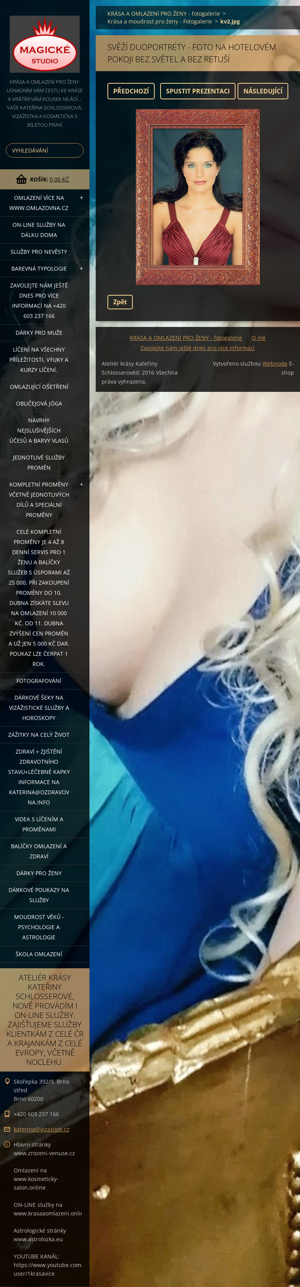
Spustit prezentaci (198, 91)
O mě (259, 337)
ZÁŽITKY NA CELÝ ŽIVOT (39, 734)
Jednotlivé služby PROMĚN (39, 462)
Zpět (120, 302)
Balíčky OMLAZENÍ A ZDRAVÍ (39, 851)
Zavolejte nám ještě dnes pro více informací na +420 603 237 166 (39, 301)
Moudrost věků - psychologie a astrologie (39, 927)
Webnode (275, 363)
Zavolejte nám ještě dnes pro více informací (198, 348)
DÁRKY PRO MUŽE (39, 332)
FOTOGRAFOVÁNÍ (38, 680)
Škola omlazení (39, 954)
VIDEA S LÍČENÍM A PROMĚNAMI (39, 824)
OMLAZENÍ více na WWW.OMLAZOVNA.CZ (38, 203)
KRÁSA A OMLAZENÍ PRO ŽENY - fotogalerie (163, 13)
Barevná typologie (39, 268)
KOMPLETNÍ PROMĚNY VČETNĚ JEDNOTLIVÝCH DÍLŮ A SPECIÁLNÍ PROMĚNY (39, 500)
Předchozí (131, 91)
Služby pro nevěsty (39, 251)
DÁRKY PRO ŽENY (39, 873)
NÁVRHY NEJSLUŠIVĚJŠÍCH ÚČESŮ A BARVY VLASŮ (38, 430)
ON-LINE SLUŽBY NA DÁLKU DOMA (38, 230)
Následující (262, 91)
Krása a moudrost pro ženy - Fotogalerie (159, 21)
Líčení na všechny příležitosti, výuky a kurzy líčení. (38, 359)
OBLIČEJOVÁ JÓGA (39, 403)
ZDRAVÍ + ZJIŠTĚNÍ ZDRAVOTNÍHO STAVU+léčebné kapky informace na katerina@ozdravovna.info (39, 777)
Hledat (76, 150)
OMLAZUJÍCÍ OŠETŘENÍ (39, 386)
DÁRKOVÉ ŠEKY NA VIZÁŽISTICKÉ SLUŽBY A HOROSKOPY (39, 708)
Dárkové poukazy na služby (39, 895)
